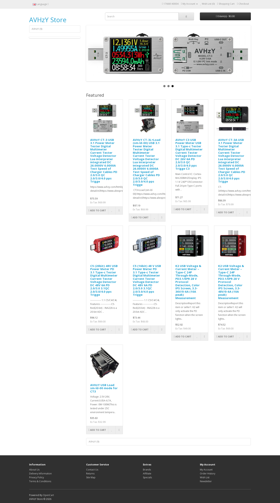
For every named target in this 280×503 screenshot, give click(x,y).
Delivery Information (40, 473)
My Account (206, 469)
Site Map (90, 477)
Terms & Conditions (40, 481)
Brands (147, 469)
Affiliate (147, 473)
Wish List (204, 477)
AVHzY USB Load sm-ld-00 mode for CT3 (104, 388)
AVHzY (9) (37, 29)
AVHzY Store (47, 19)
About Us (34, 469)
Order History (207, 473)
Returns (90, 473)
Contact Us (92, 469)
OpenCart (48, 495)
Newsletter (206, 481)
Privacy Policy (36, 477)
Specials (147, 477)
